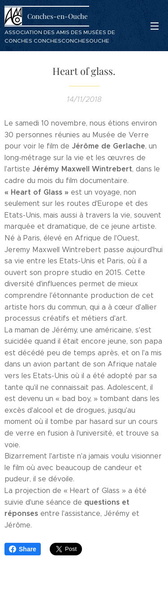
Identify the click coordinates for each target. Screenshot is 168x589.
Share (22, 549)
